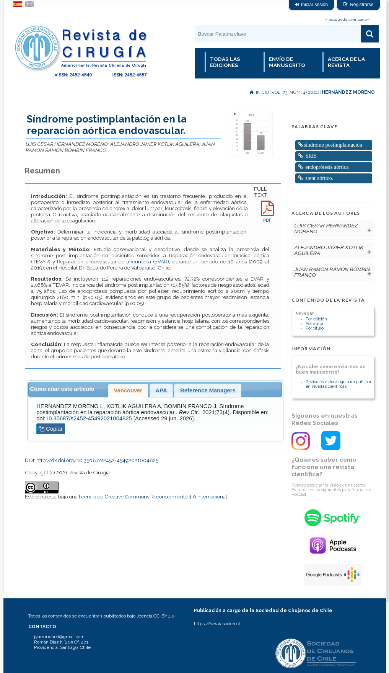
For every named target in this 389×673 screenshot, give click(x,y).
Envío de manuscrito (287, 62)
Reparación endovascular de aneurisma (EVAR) (113, 261)
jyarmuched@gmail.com (59, 636)
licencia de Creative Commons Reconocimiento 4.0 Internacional (153, 496)
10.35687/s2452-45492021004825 (89, 418)
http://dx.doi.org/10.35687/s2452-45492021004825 (97, 460)
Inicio (259, 92)
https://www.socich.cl (217, 623)
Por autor (315, 323)
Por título (315, 328)
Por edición (316, 319)
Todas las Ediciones (225, 62)
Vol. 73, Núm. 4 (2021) (295, 92)
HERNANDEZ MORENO (348, 92)
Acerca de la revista (346, 62)
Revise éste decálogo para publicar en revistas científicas (338, 384)
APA (161, 390)
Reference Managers (207, 390)
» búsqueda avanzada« (347, 19)
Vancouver (128, 390)
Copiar (51, 429)
